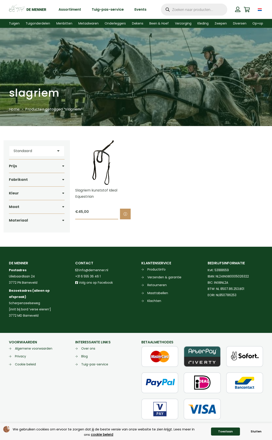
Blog (84, 356)
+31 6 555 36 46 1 (88, 276)
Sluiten (256, 431)
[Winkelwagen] (247, 9)
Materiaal (18, 220)
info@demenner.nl (91, 270)
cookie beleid (102, 434)
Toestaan (225, 431)
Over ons (88, 348)
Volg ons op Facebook (94, 282)
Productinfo (156, 269)
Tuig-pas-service (94, 364)
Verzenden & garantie (164, 277)
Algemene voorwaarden (33, 348)
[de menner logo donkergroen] (27, 9)
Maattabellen (157, 293)
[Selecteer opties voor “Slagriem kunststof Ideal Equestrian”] (125, 214)
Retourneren (157, 285)
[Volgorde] (37, 151)
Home (14, 109)
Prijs (13, 166)
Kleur (14, 193)
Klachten (154, 301)
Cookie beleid (25, 364)
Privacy (20, 356)
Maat (14, 206)
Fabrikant (18, 179)
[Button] (238, 9)
